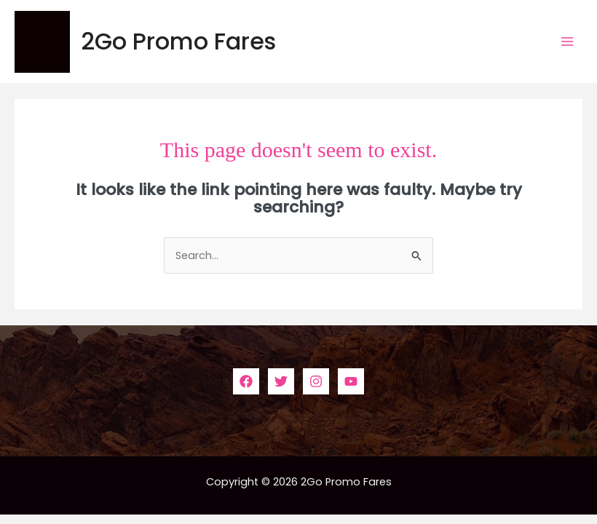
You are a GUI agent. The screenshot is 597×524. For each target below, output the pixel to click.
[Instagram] (316, 381)
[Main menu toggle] (567, 41)
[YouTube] (351, 381)
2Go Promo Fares (178, 41)
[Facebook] (246, 381)
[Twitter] (281, 381)
